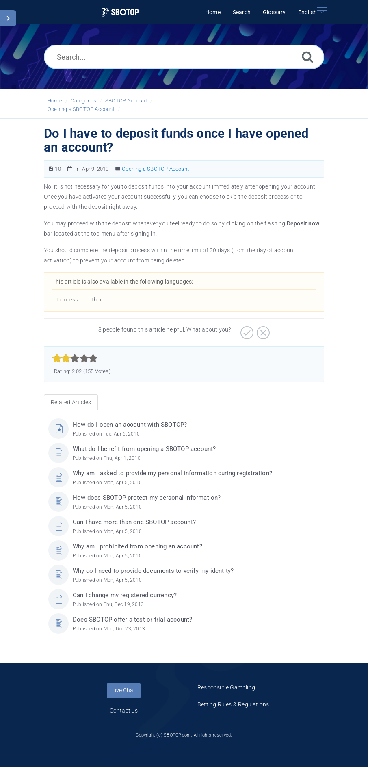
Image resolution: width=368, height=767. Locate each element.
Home (55, 101)
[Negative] (262, 330)
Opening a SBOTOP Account (81, 109)
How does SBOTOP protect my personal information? (147, 497)
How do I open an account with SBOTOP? (130, 424)
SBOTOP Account (126, 101)
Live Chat (123, 690)
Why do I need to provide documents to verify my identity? (153, 570)
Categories (83, 101)
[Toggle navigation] (322, 10)
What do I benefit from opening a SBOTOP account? (144, 449)
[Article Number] (51, 168)
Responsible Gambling (226, 687)
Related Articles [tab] (71, 402)
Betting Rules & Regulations (233, 704)
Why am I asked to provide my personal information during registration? (172, 473)
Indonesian (69, 300)
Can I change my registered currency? (125, 595)
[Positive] (245, 330)
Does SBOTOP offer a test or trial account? (132, 619)
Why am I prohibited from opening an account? (137, 546)
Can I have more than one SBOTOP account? (134, 522)
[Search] (307, 56)
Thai (96, 300)
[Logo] (120, 12)
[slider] (74, 358)
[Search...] (184, 57)
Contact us (124, 710)
